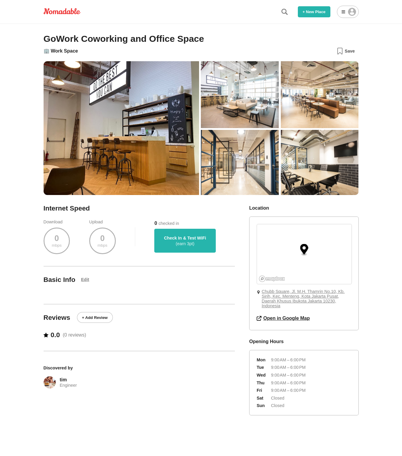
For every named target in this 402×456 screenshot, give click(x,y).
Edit (85, 279)
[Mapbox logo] (272, 278)
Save (346, 51)
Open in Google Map (283, 318)
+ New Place (314, 12)
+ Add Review (95, 317)
